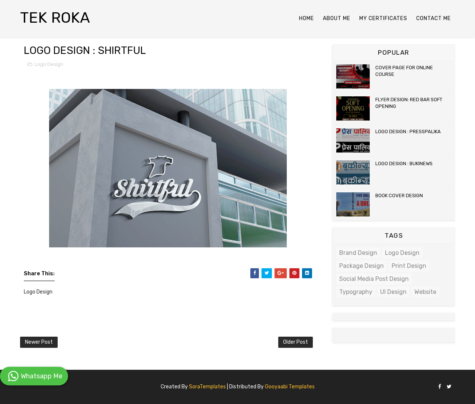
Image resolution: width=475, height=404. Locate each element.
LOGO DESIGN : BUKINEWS (404, 163)
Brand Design (358, 252)
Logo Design (49, 64)
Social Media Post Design (374, 278)
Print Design (409, 265)
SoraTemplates (207, 387)
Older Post (295, 342)
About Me (336, 18)
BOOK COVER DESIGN (399, 195)
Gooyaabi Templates (290, 387)
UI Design (393, 291)
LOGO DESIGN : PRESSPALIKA (408, 131)
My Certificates (383, 18)
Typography (355, 291)
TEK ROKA (55, 17)
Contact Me (433, 18)
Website (425, 291)
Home (306, 18)
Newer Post (39, 342)
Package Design (361, 265)
